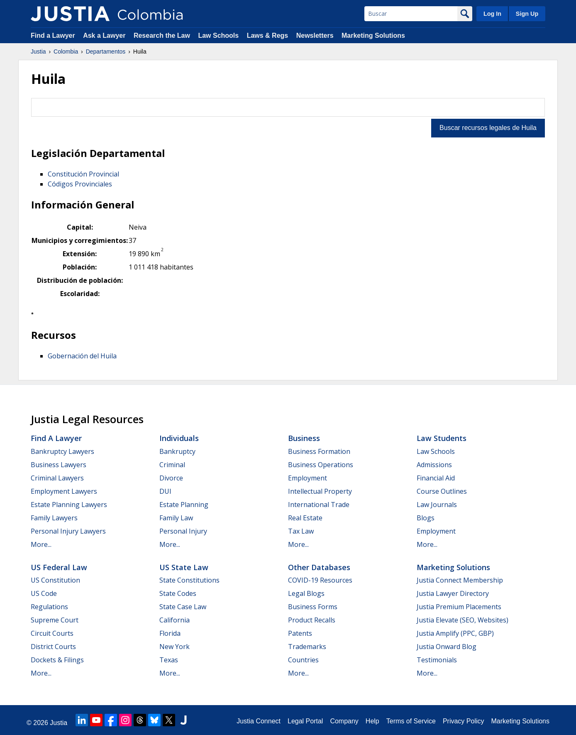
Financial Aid (436, 478)
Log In (492, 13)
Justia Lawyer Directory (453, 593)
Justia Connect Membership (460, 580)
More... (41, 544)
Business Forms (312, 606)
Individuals (179, 438)
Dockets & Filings (57, 659)
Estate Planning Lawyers (69, 504)
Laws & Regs (267, 35)
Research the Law (162, 35)
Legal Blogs (306, 593)
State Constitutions (189, 580)
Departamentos (106, 51)
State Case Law (182, 606)
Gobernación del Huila (82, 355)
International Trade (318, 504)
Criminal (172, 464)
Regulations (49, 606)
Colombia (66, 51)
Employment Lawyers (64, 491)
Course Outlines (442, 491)
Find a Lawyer (53, 35)
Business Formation (319, 451)
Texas (168, 659)
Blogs (425, 517)
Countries (303, 659)
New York (174, 646)
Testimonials (437, 659)
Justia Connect (259, 721)
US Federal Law (59, 567)
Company (344, 721)
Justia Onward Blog (446, 646)
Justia (38, 51)
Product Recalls (311, 620)
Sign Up (527, 13)
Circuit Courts (52, 633)
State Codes (177, 593)
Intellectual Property (320, 491)
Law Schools (218, 35)
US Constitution (55, 580)
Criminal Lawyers (57, 478)
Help (372, 721)
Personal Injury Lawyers (68, 531)
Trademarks (307, 646)
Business (304, 438)
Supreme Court (54, 620)
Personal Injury (183, 531)
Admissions (434, 464)
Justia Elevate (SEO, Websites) (462, 620)
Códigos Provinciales (80, 184)
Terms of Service (411, 721)
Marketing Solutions (373, 35)
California (174, 620)
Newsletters (315, 35)
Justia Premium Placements (459, 606)
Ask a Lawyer (105, 35)
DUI (165, 491)
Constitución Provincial (83, 174)
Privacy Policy (463, 721)
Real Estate (305, 517)
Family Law (176, 517)
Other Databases (319, 567)
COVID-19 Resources (320, 580)
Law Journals (437, 504)
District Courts (53, 646)
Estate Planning (183, 504)
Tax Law (301, 531)
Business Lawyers (58, 464)
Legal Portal (305, 721)
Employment (307, 478)
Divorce (171, 478)
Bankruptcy (177, 451)
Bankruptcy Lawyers (62, 451)
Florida (170, 633)
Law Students (441, 438)
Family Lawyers (54, 517)
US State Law (183, 567)
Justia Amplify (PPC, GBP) (455, 633)
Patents (300, 633)
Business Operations (320, 464)
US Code (44, 593)
